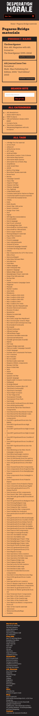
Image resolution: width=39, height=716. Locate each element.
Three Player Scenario (14, 393)
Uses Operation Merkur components (20, 556)
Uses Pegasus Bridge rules (16, 562)
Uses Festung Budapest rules (17, 505)
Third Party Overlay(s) (14, 391)
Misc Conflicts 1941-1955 (15, 299)
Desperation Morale (19, 7)
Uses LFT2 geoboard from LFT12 (18, 549)
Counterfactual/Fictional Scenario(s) (19, 196)
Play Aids (8, 676)
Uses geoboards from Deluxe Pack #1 (19, 522)
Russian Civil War (12, 365)
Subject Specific (10, 644)
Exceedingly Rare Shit (14, 225)
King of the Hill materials (15, 276)
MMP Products (12, 117)
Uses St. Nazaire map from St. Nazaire (20, 583)
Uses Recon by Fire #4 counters (18, 564)
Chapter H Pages (12, 183)
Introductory (11, 261)
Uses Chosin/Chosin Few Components (20, 467)
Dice (8, 212)
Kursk (9, 280)
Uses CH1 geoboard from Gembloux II (20, 460)
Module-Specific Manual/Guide (17, 306)
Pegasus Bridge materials (15, 346)
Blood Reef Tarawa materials (16, 172)
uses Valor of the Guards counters (18, 596)
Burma (9, 177)
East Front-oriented (14, 223)
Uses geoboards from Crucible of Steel (20, 520)
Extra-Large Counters (14, 232)
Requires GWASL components (17, 363)
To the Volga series (13, 395)
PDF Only (10, 344)
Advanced (10, 147)
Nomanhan (10, 316)
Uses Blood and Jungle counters (18, 454)
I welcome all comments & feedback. (16, 713)
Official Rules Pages (13, 333)
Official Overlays (12, 331)
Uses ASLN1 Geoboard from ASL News (20, 403)
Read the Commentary (26, 57)
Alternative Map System (15, 157)
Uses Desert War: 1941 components (19, 494)
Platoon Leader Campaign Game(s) (19, 348)
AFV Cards (10, 151)
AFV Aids (9, 647)
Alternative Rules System (15, 160)
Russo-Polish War (13, 367)
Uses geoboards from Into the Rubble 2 (20, 528)
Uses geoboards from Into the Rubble (20, 526)
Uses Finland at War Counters (17, 507)
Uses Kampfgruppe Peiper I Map (18, 539)
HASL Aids (9, 645)
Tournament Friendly (14, 397)
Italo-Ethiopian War (13, 268)
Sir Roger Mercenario (12, 667)
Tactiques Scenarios (12, 662)
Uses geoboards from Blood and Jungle (20, 518)
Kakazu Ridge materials (15, 272)
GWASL (9, 251)
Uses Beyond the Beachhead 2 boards (19, 412)
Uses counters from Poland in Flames (20, 484)
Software (10, 374)
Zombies (10, 613)
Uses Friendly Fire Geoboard (17, 511)
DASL (8, 202)
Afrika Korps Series (13, 149)
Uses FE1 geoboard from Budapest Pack (20, 501)
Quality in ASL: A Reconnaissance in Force (18, 705)
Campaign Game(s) (13, 179)
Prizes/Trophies (10, 683)
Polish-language (12, 350)
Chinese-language (13, 187)
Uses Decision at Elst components (19, 492)
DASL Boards (11, 204)
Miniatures (10, 293)
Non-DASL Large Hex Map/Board (18, 318)
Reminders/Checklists (12, 640)
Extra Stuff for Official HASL (16, 229)
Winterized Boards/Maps (15, 611)
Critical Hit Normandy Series (17, 198)
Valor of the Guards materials (17, 607)
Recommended (10, 634)
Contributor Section (11, 654)
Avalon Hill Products (14, 115)
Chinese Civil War (13, 185)
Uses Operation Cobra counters (18, 554)
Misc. (7, 687)
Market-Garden (12, 289)
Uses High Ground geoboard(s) (17, 533)
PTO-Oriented (12, 354)
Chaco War (10, 181)
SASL (8, 369)
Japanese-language (13, 270)
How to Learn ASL (11, 696)
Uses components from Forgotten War (20, 469)
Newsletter (11, 312)
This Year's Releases (12, 627)
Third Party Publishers (14, 125)
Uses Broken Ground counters (17, 456)
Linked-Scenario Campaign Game (18, 282)
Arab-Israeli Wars (13, 166)
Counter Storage (11, 674)
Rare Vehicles (11, 357)
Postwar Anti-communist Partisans (19, 352)
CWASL (9, 200)
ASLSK (9, 168)
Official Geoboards (13, 329)
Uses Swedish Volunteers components (20, 585)
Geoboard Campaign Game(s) (17, 246)
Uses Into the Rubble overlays (17, 535)
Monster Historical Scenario (17, 308)
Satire (9, 371)
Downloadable (11, 219)
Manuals (9, 287)
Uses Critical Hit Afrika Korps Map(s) (19, 486)
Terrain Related (10, 642)
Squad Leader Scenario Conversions (19, 380)
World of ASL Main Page (13, 625)
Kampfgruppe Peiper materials (17, 274)
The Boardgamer (12, 44)
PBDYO (9, 342)
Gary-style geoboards (14, 242)
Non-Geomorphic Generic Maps (18, 321)
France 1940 (11, 238)
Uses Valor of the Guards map (17, 598)
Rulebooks (9, 673)
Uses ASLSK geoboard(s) (15, 405)
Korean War (11, 278)
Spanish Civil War (13, 376)
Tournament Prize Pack (15, 399)
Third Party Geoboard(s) (15, 388)
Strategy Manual (12, 384)
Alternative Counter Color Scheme (19, 155)
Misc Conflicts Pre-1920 (15, 304)
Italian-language (12, 266)
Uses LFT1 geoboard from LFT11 (18, 547)
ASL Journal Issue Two (15, 63)
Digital (9, 215)
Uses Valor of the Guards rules (17, 600)
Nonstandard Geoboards (15, 325)
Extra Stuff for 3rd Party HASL (17, 227)
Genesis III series (13, 244)
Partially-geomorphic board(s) (17, 340)
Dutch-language (12, 221)
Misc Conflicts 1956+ (14, 302)
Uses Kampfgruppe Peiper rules (18, 543)
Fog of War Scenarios (14, 236)
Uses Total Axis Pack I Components (19, 594)
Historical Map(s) (13, 257)
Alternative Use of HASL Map (17, 162)
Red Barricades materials (15, 361)
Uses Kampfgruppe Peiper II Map (18, 541)
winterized (10, 609)
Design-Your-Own (13, 210)
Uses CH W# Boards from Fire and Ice (20, 458)
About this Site (10, 691)
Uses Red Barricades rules (16, 569)
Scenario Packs (12, 123)
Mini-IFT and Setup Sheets (14, 638)
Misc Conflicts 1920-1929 (15, 295)
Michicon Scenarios (12, 660)
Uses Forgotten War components (18, 509)
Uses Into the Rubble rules (16, 537)
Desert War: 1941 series (15, 206)
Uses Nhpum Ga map (14, 552)
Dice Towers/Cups (11, 671)
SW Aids (8, 649)
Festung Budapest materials (16, 234)
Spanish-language (13, 378)
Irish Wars (10, 263)
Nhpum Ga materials (14, 314)
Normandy (10, 327)
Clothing (8, 678)
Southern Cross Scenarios (13, 664)
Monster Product (13, 310)
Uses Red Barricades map (15, 566)
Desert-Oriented (12, 208)
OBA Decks (9, 651)
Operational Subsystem (15, 338)
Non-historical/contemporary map (19, 323)
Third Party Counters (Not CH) (17, 386)
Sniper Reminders (11, 653)
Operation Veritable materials (17, 335)
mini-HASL (10, 291)
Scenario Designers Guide (13, 693)
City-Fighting (11, 189)
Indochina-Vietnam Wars (15, 259)
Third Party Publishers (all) (13, 633)
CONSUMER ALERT (13, 191)
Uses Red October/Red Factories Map (20, 575)
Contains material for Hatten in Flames (20, 193)
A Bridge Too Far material (15, 143)
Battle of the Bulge (13, 170)
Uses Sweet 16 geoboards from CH (18, 588)
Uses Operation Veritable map (17, 558)
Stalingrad (10, 382)
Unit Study (10, 401)
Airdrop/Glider (12, 153)
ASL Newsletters (12, 112)
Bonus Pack (11, 174)
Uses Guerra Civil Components (17, 530)
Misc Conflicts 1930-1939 (15, 297)
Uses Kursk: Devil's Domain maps (18, 545)
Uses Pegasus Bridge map (15, 560)
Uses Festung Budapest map (16, 503)
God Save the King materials (16, 249)
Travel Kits (9, 685)
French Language (13, 240)
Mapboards (9, 680)
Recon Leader (11, 359)
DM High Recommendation (16, 217)
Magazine (10, 285)
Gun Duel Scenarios (12, 665)
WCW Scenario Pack (12, 658)
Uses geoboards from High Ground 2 (19, 524)
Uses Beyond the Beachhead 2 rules (19, 414)
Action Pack (11, 145)
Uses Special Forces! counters (17, 581)
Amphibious (11, 164)
